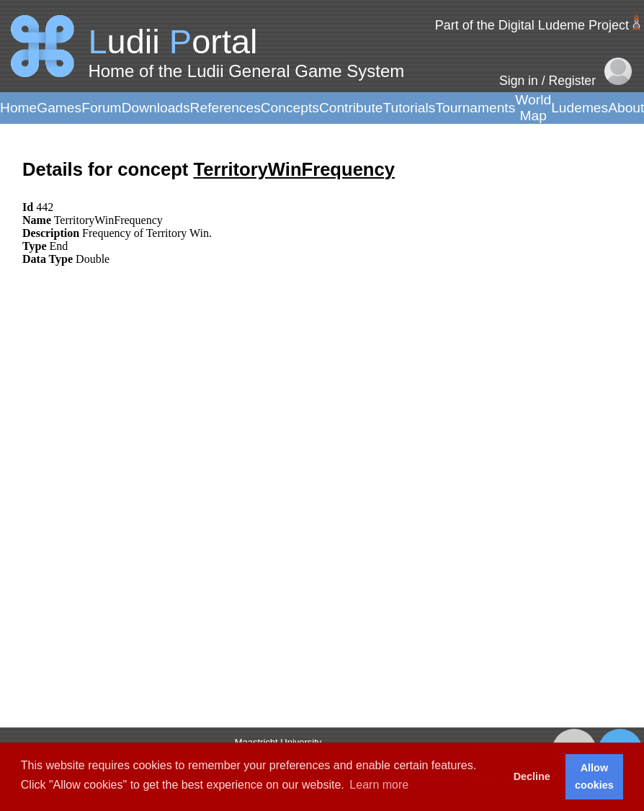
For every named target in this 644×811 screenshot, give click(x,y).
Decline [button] (532, 776)
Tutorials (409, 107)
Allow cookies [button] (594, 776)
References (225, 107)
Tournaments (475, 107)
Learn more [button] (378, 785)
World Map (533, 107)
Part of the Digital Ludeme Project (532, 25)
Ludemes (579, 107)
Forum (101, 107)
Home (18, 107)
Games (59, 107)
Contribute (351, 107)
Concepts (290, 107)
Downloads (156, 107)
